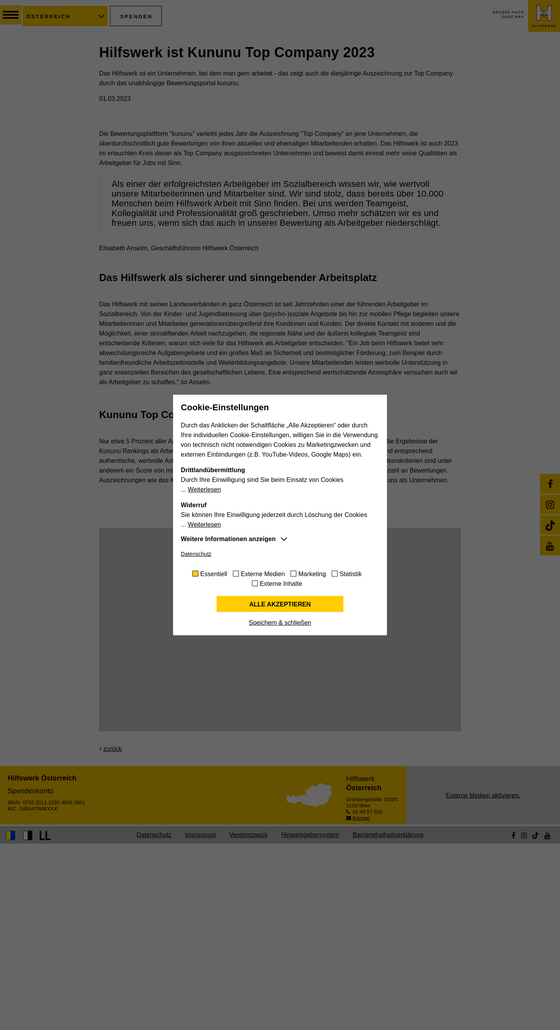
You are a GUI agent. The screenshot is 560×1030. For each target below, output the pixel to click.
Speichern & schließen (280, 622)
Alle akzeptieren (280, 604)
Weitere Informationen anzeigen (228, 539)
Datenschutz (196, 554)
